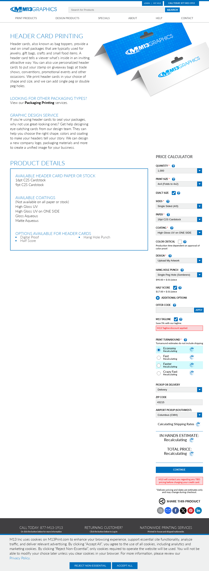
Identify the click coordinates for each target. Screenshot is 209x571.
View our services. (39, 102)
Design (160, 256)
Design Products (67, 18)
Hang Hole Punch (167, 270)
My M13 (157, 3)
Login (147, 3)
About (132, 18)
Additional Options (174, 298)
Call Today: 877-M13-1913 (181, 3)
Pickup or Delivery (168, 385)
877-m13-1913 (51, 528)
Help (159, 18)
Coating (161, 228)
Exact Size (162, 193)
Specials (104, 18)
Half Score (163, 288)
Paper (159, 214)
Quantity (162, 166)
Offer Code (163, 305)
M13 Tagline (163, 319)
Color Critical (165, 242)
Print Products (26, 18)
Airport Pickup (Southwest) (173, 410)
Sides (159, 201)
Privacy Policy (20, 558)
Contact (187, 18)
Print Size (162, 179)
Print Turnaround (168, 340)
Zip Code (161, 397)
